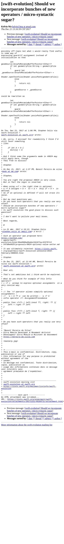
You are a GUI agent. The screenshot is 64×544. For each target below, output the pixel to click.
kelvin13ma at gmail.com (24, 26)
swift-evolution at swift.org (17, 152)
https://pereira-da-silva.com (19, 391)
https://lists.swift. (46, 288)
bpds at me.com (10, 195)
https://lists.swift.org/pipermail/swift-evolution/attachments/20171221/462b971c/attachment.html (32, 467)
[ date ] (30, 44)
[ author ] (57, 44)
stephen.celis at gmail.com (16, 268)
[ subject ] (47, 44)
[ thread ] (38, 44)
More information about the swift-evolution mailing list (26, 492)
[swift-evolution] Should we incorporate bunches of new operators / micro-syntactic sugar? (34, 35)
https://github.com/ (11, 275)
